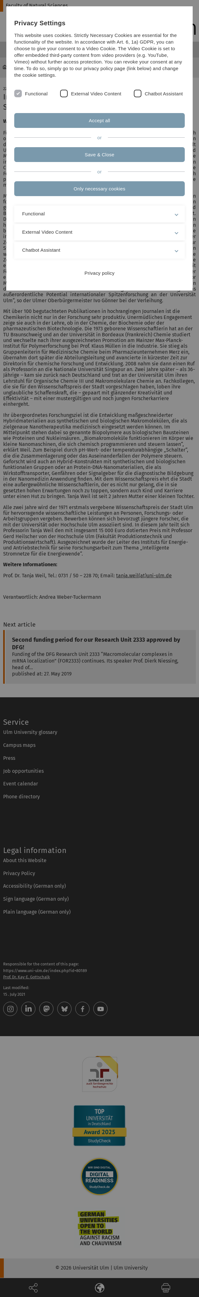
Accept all (99, 120)
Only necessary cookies (99, 188)
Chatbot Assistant (164, 93)
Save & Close (100, 154)
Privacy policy (99, 273)
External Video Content (96, 93)
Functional (36, 93)
